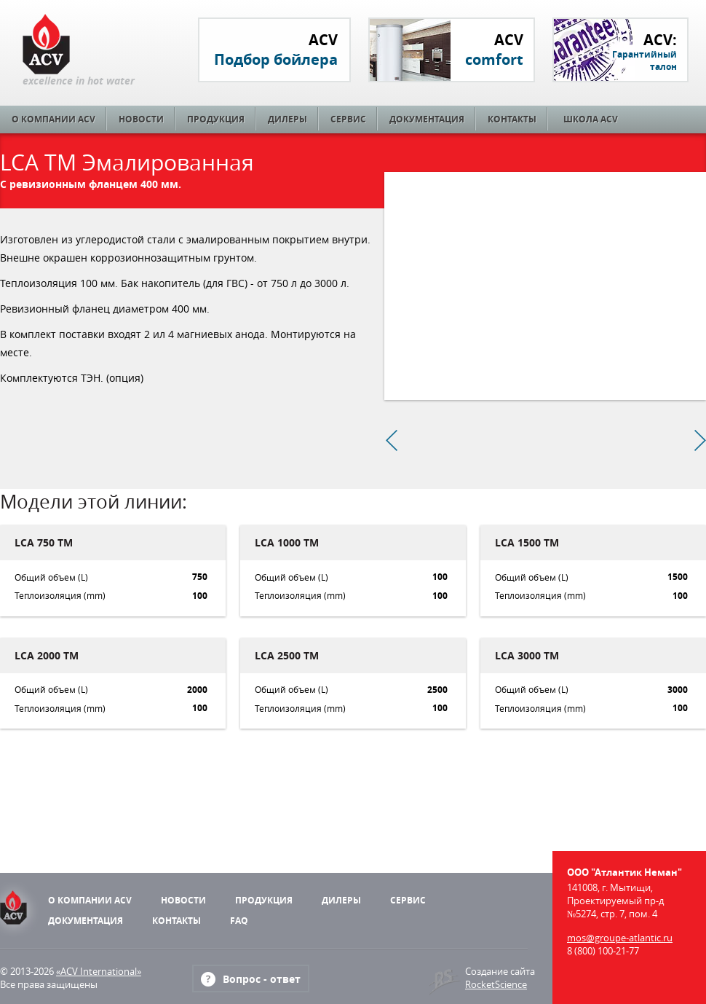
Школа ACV (590, 119)
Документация (426, 119)
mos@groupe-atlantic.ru (620, 937)
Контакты (512, 119)
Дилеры (287, 119)
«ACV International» (98, 971)
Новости (141, 119)
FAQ (239, 920)
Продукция (216, 119)
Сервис (348, 119)
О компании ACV (53, 119)
